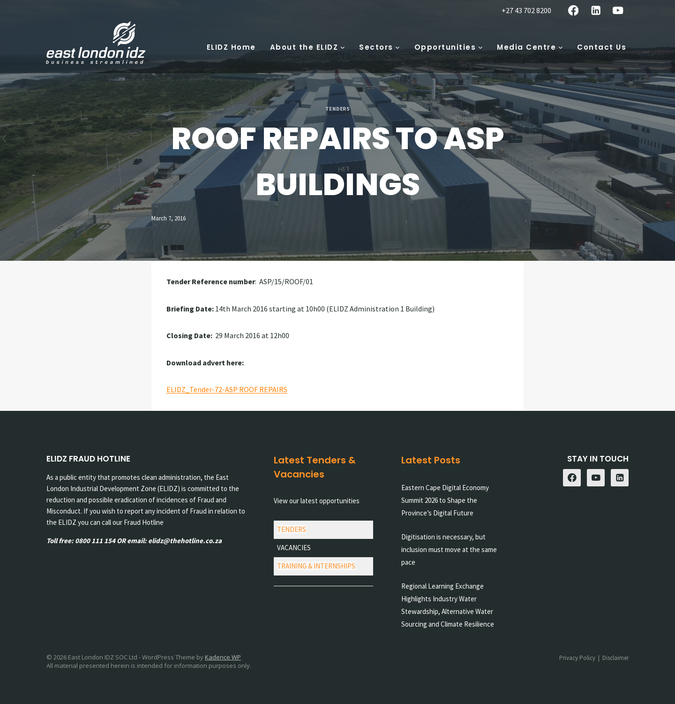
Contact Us (601, 47)
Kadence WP (223, 657)
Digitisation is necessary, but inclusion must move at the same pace (449, 549)
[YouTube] (618, 10)
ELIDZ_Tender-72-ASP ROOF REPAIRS (226, 389)
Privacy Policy (577, 658)
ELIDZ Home (231, 47)
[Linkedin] (595, 10)
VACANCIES (294, 547)
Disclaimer (615, 658)
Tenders (337, 109)
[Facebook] (573, 10)
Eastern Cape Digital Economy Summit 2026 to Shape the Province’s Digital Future (445, 500)
